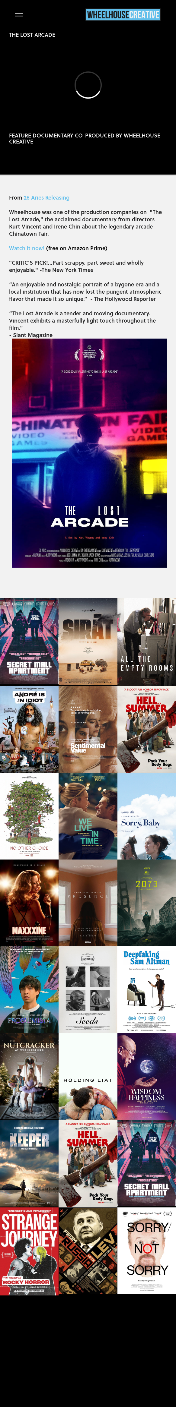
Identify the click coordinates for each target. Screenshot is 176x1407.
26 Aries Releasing (46, 197)
